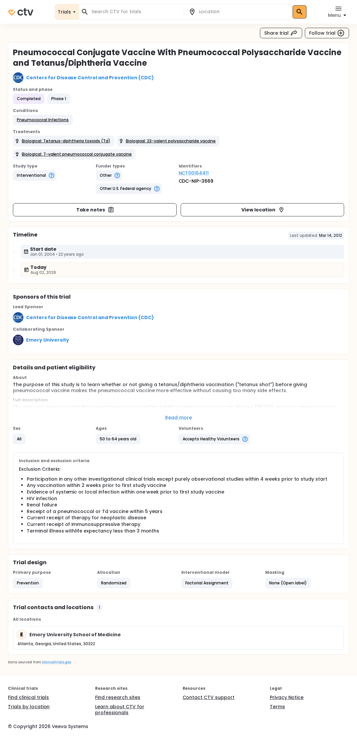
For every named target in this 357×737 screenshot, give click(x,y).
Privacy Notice (287, 697)
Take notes (95, 209)
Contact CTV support (208, 697)
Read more (178, 418)
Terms (277, 707)
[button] (43, 120)
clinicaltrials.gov (56, 662)
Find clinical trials (28, 697)
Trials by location (29, 707)
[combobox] (135, 12)
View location (263, 209)
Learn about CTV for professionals (119, 710)
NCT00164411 (194, 173)
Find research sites (117, 697)
